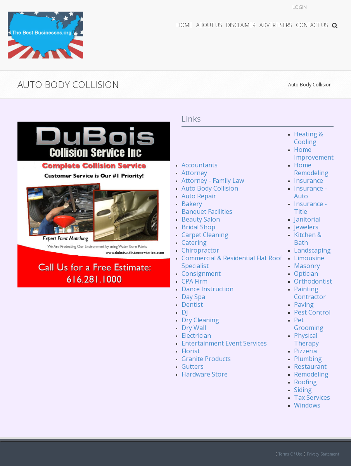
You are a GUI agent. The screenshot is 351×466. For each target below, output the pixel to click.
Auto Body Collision (310, 84)
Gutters (193, 366)
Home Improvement (314, 153)
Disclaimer (241, 25)
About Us (209, 25)
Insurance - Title (310, 207)
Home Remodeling (311, 169)
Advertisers (275, 25)
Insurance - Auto (310, 192)
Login (299, 7)
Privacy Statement (323, 454)
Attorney (194, 173)
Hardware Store (205, 374)
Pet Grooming (308, 324)
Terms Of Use (290, 454)
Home (184, 25)
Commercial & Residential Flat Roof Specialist (232, 262)
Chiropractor (200, 250)
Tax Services (312, 397)
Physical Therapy (306, 339)
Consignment (201, 273)
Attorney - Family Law (213, 180)
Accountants (200, 165)
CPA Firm (194, 281)
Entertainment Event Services (224, 343)
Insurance (308, 180)
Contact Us (312, 25)
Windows (307, 405)
